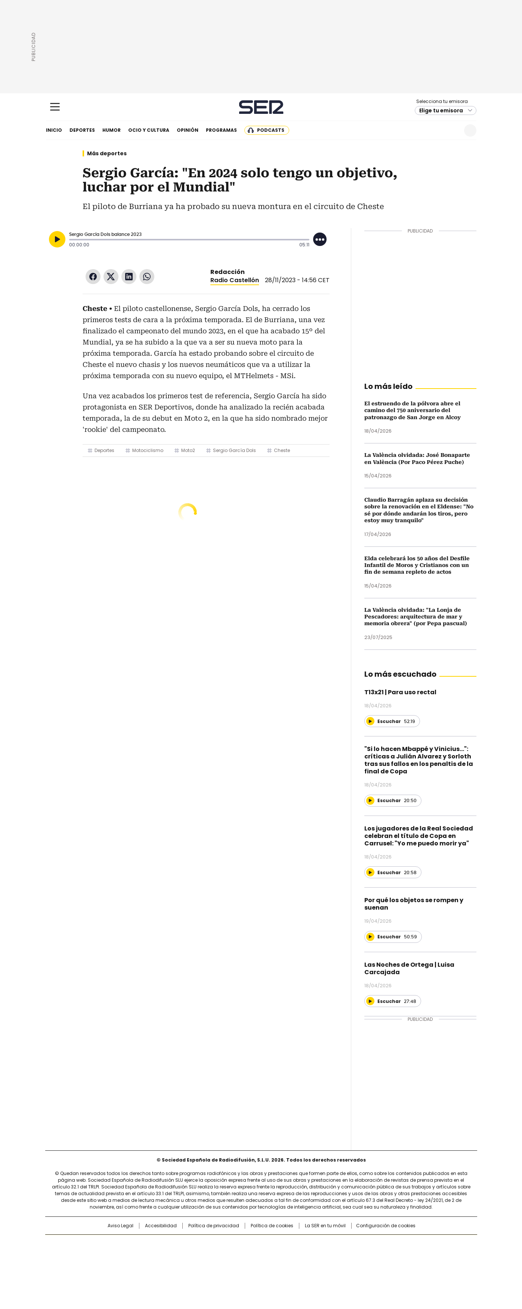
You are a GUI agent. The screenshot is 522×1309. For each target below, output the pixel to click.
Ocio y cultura (148, 130)
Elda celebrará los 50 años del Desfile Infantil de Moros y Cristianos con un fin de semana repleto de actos (417, 565)
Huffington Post (184, 1256)
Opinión (187, 130)
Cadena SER (261, 107)
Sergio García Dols (234, 450)
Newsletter (452, 130)
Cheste (282, 450)
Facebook (93, 276)
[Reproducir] (57, 239)
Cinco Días (275, 1256)
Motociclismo (147, 450)
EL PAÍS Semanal (330, 1256)
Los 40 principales (206, 1244)
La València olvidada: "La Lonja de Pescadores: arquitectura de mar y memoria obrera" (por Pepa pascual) (415, 617)
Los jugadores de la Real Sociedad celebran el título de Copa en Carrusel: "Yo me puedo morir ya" (418, 836)
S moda (307, 1266)
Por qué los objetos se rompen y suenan (413, 904)
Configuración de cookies (386, 1226)
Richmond (170, 1266)
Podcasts (270, 130)
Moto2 (188, 450)
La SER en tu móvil (325, 1226)
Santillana (240, 1244)
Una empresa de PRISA (109, 1251)
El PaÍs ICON (275, 1266)
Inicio (54, 130)
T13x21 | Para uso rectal (400, 692)
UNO (223, 1256)
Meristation (376, 1266)
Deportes (82, 130)
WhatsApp (146, 276)
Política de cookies (272, 1226)
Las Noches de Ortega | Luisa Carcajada (409, 968)
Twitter (111, 276)
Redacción (227, 272)
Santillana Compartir (282, 1244)
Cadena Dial (303, 1256)
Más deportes (107, 153)
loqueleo (340, 1266)
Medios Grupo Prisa (109, 1269)
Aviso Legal (120, 1226)
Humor (111, 130)
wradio (246, 1256)
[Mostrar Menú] (55, 106)
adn (368, 1244)
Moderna (207, 1266)
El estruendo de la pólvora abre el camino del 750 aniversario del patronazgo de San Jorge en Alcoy (412, 410)
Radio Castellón (234, 280)
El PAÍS (172, 1244)
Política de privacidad (213, 1226)
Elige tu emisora (441, 110)
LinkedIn (128, 276)
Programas (221, 130)
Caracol (396, 1244)
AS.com (343, 1244)
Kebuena (393, 1256)
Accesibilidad (161, 1226)
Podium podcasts (242, 1266)
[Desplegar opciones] (320, 239)
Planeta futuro (362, 1256)
